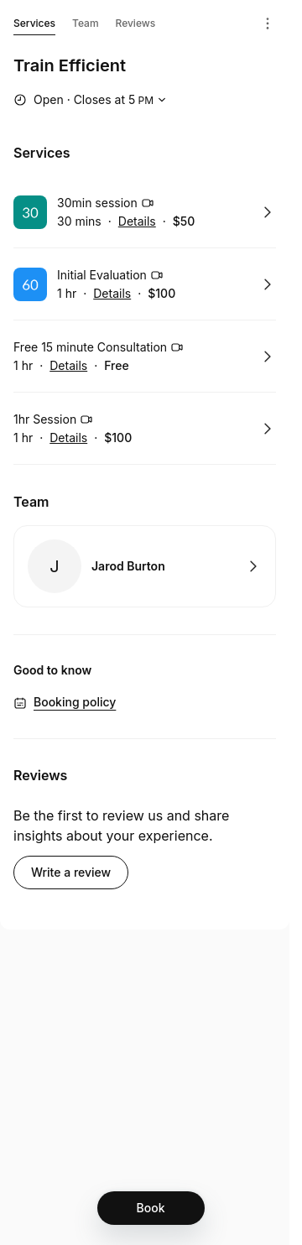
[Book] (151, 1208)
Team (85, 23)
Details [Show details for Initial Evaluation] (112, 293)
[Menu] (267, 23)
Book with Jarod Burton (144, 566)
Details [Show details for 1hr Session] (68, 438)
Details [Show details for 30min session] (137, 221)
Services (34, 26)
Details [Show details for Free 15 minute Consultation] (68, 366)
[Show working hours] (91, 100)
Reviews (136, 23)
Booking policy (75, 702)
